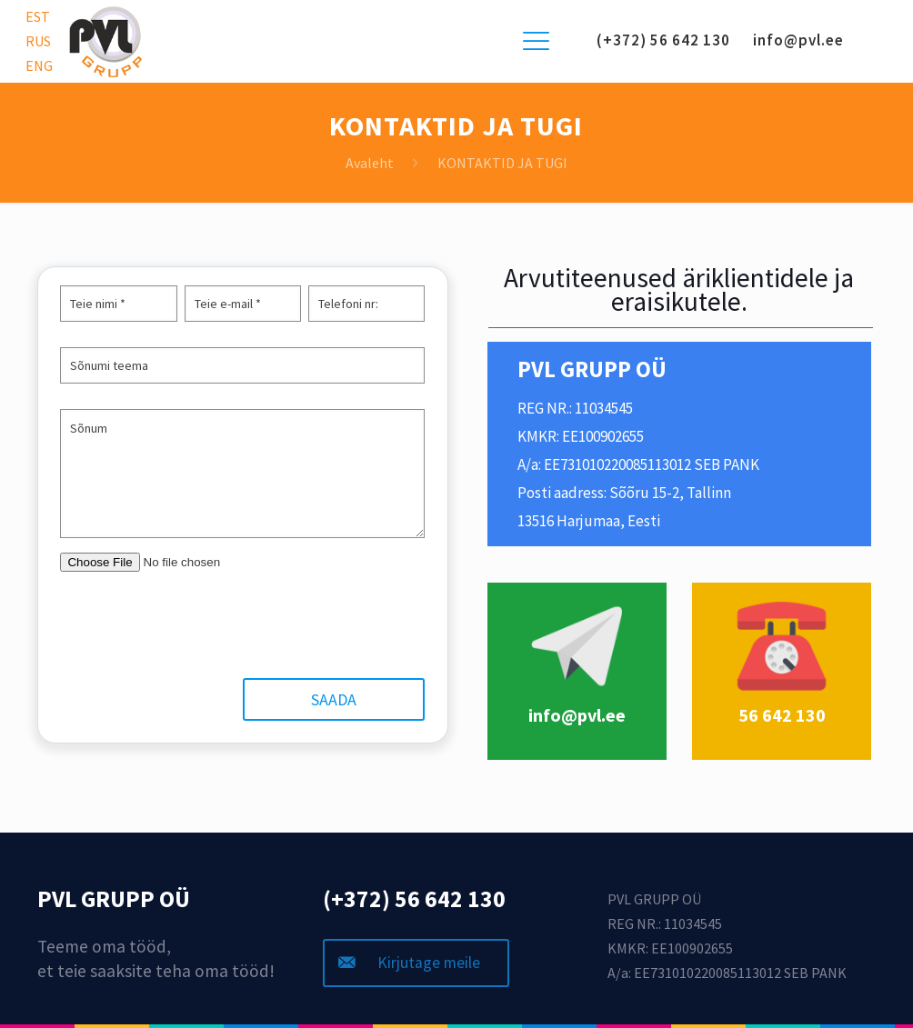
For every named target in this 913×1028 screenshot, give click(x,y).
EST (37, 16)
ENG (39, 65)
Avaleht (370, 163)
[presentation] (202, 624)
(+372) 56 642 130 (663, 40)
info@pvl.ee (798, 40)
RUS (38, 41)
